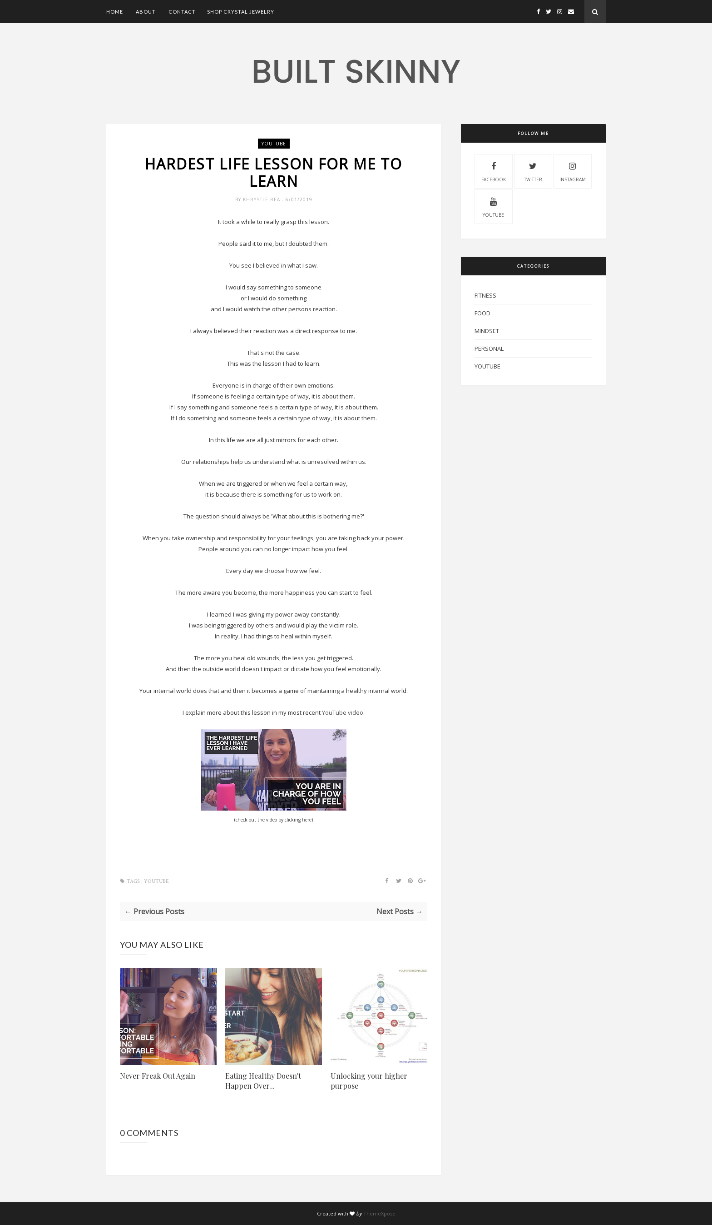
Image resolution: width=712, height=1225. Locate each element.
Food (482, 313)
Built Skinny (356, 71)
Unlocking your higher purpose (369, 1081)
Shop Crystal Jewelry (240, 12)
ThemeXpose (379, 1213)
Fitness (485, 295)
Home (114, 12)
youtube (493, 206)
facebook (493, 171)
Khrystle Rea (262, 199)
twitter (533, 171)
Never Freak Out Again (157, 1076)
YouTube (274, 143)
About (146, 12)
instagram (572, 171)
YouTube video (342, 712)
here (307, 820)
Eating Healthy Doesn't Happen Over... (263, 1081)
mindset (487, 331)
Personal (489, 348)
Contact (182, 12)
